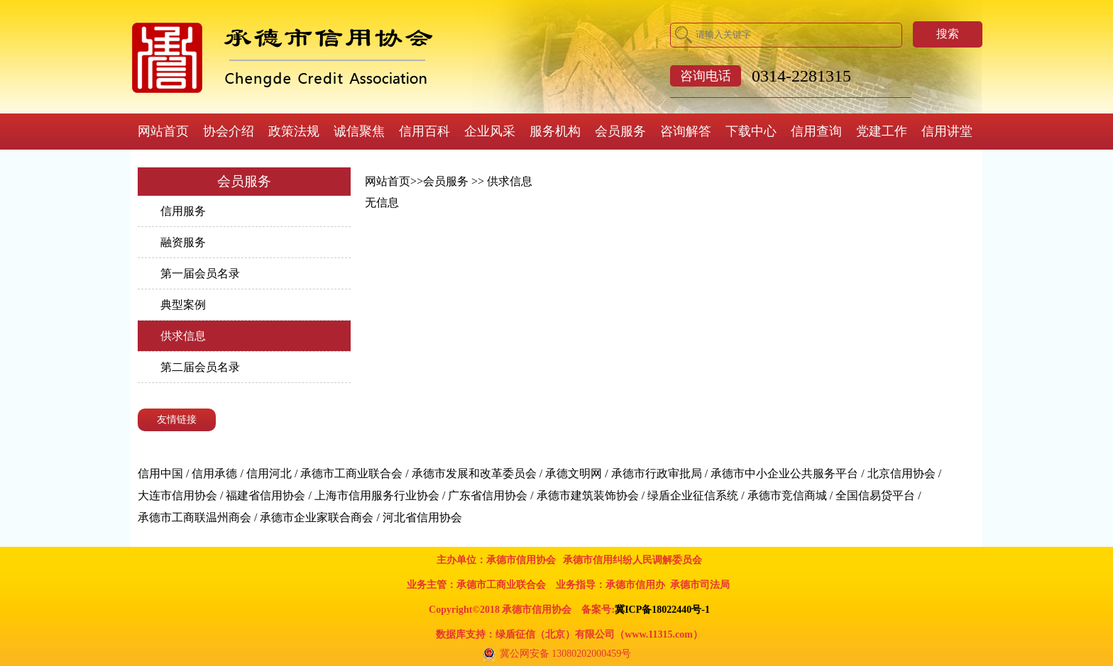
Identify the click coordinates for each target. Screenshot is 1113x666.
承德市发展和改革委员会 (474, 473)
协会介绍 (228, 131)
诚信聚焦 (359, 131)
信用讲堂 (946, 131)
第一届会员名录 (200, 273)
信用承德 (214, 473)
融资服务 (183, 242)
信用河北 (269, 473)
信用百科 (424, 131)
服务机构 (555, 131)
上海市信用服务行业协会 (376, 495)
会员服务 (620, 131)
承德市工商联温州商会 (194, 517)
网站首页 (163, 131)
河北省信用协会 (422, 517)
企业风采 (489, 131)
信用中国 (160, 473)
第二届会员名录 (200, 367)
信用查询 (816, 131)
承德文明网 (573, 473)
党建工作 (881, 131)
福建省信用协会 (265, 495)
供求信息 (183, 336)
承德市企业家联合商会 (316, 517)
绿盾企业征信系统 (692, 495)
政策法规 (293, 131)
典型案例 (183, 305)
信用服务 (183, 211)
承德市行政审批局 (656, 473)
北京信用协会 (901, 473)
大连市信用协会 (177, 495)
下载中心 (751, 131)
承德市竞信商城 (787, 495)
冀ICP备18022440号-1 (662, 609)
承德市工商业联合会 (351, 473)
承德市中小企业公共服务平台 (784, 473)
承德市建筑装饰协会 (588, 495)
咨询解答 (685, 131)
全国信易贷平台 (875, 495)
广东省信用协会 (487, 495)
